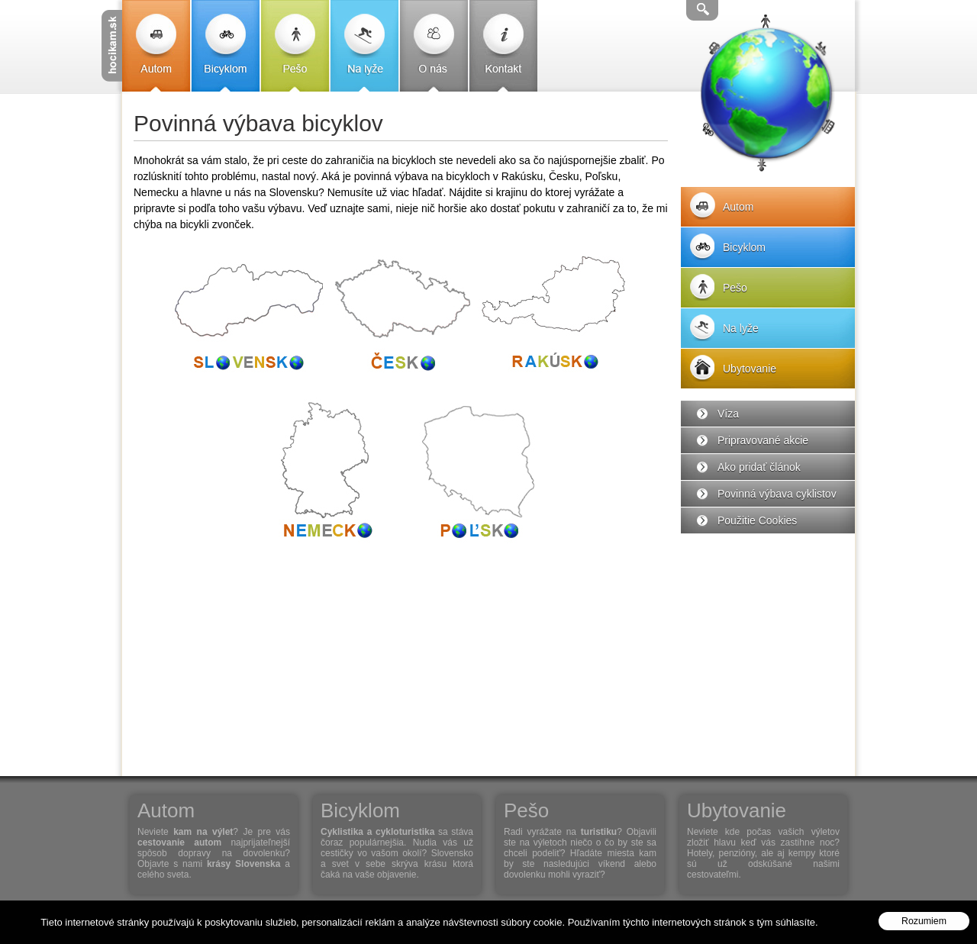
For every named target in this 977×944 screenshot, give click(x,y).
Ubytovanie (749, 368)
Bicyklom (226, 46)
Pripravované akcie (762, 440)
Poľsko (477, 473)
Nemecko (324, 473)
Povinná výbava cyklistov (777, 494)
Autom (156, 46)
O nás (434, 46)
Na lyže (364, 46)
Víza (728, 414)
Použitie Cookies (757, 520)
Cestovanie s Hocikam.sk (112, 46)
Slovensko (248, 320)
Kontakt (503, 46)
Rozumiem (923, 921)
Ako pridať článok (759, 467)
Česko (400, 320)
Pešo (295, 46)
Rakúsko (553, 320)
